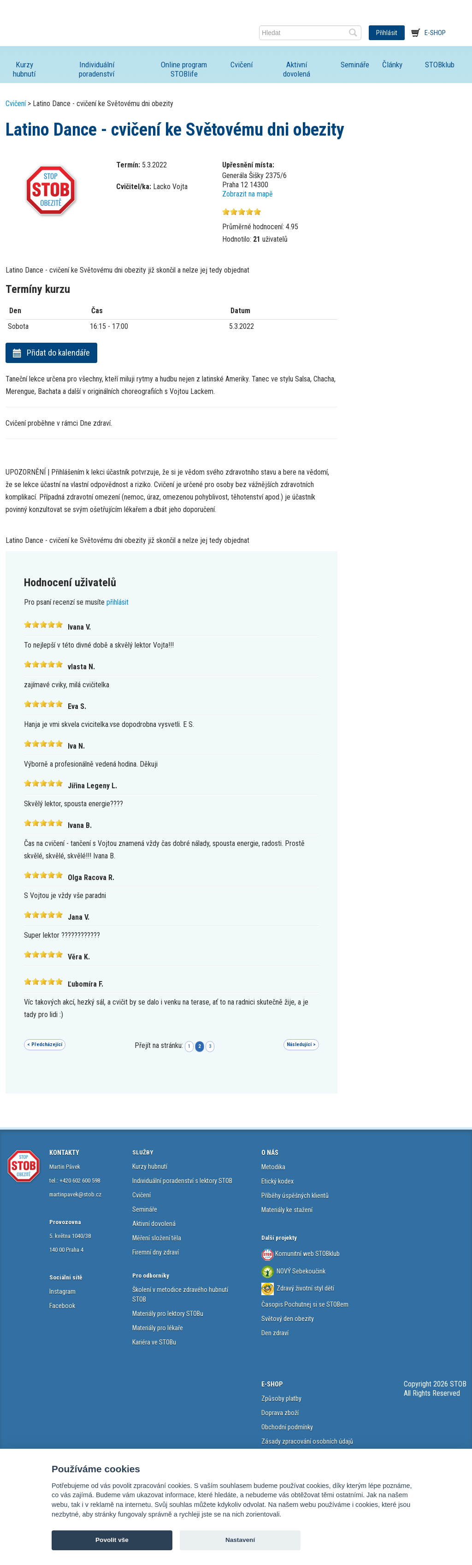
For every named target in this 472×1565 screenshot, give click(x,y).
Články (392, 64)
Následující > (301, 1044)
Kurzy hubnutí (24, 69)
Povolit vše (112, 1539)
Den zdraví (275, 1333)
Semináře (355, 64)
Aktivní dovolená (296, 69)
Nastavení (240, 1539)
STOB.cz (66, 32)
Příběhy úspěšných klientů (295, 1195)
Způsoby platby (281, 1398)
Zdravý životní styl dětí (305, 1288)
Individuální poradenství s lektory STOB (182, 1180)
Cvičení (241, 64)
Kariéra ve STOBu (154, 1342)
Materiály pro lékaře (157, 1328)
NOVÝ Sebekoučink (300, 1271)
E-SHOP (272, 1384)
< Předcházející (44, 1044)
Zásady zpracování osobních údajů (307, 1441)
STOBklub (439, 64)
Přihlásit (386, 32)
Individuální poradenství (96, 69)
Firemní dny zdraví (155, 1252)
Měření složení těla (156, 1238)
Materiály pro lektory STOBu (167, 1313)
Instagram (62, 1291)
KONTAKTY (64, 1152)
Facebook (62, 1305)
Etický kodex (277, 1181)
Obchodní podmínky (287, 1427)
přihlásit (117, 602)
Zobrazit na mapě (247, 194)
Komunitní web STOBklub (307, 1253)
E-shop (435, 33)
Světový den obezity (287, 1318)
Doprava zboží (280, 1412)
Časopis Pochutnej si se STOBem (304, 1304)
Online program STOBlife (184, 69)
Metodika (273, 1167)
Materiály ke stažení (287, 1210)
